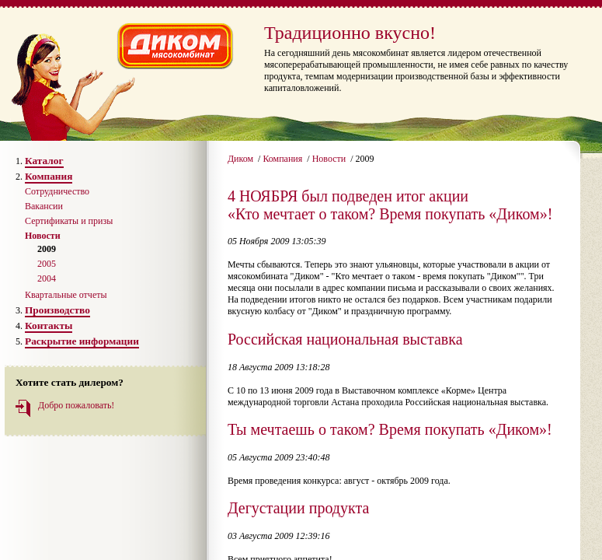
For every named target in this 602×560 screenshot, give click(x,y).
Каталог (44, 160)
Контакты (48, 325)
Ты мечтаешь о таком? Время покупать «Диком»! (390, 429)
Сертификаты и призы (69, 220)
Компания (283, 158)
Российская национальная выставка (345, 339)
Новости (330, 158)
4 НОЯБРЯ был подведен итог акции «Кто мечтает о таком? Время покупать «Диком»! (390, 204)
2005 (46, 263)
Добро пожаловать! (76, 405)
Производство (57, 310)
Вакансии (44, 206)
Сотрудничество (57, 191)
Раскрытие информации (82, 341)
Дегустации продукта (298, 507)
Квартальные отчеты (66, 294)
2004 (46, 278)
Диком (242, 158)
